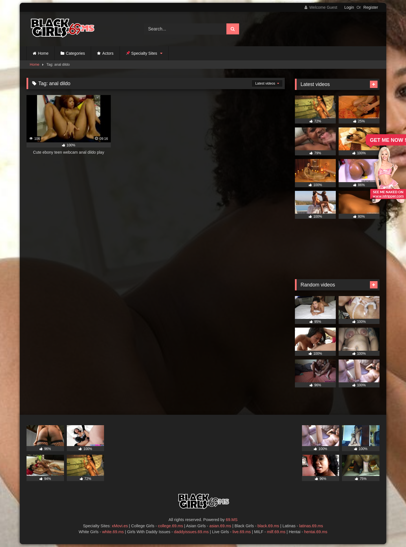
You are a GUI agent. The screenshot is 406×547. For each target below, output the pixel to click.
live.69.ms (242, 532)
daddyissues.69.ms (191, 532)
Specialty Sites (141, 53)
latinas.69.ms (311, 526)
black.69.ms (268, 526)
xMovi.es (120, 526)
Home (43, 53)
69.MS (232, 519)
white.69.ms (113, 532)
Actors (108, 53)
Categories (75, 53)
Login (349, 7)
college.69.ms (170, 526)
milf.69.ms (276, 532)
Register (370, 7)
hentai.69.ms (315, 532)
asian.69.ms (220, 526)
